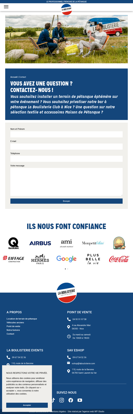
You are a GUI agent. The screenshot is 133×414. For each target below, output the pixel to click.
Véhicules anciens (15, 322)
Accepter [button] (27, 405)
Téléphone (15, 153)
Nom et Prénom (17, 129)
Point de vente (13, 326)
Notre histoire (13, 330)
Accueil (13, 77)
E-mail (13, 141)
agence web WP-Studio (93, 411)
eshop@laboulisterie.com (83, 363)
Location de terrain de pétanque (22, 319)
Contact (10, 334)
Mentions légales (58, 411)
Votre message (17, 165)
